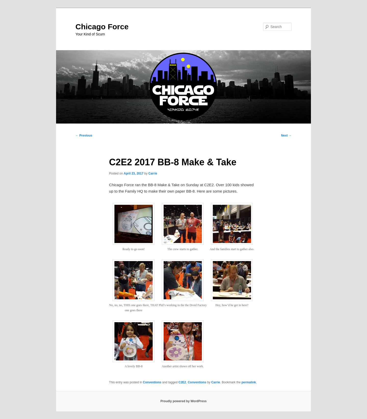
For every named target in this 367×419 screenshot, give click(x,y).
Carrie (152, 173)
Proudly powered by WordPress (183, 401)
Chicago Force (101, 26)
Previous (83, 135)
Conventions (152, 382)
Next (286, 135)
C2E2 (182, 382)
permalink (248, 382)
